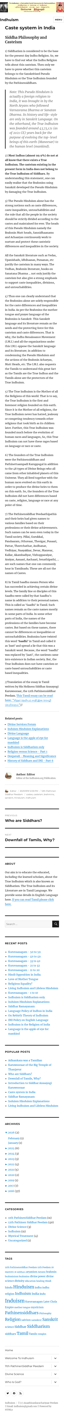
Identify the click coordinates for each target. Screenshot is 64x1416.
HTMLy (9, 1409)
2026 (11, 1132)
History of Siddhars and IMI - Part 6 (30, 760)
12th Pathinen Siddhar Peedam (28, 1222)
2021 (11, 1169)
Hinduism (19, 797)
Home (9, 1350)
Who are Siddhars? (20, 1074)
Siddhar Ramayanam (21, 1006)
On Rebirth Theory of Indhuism (28, 1015)
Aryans (42, 1272)
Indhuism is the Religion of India (29, 1024)
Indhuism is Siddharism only (26, 747)
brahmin (51, 1271)
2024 (11, 1153)
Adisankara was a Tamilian (25, 1060)
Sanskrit (50, 1319)
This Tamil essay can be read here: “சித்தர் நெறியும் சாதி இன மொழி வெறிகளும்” (29, 700)
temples (42, 1334)
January (13, 1142)
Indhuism (9, 20)
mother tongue (22, 1307)
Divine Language (18, 733)
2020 (11, 1175)
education (30, 1281)
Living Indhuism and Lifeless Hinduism (33, 988)
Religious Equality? (20, 983)
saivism (26, 1319)
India (35, 1294)
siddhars (10, 1333)
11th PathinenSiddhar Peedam (27, 1217)
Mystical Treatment (20, 1236)
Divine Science (17, 1226)
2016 (11, 1191)
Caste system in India (21, 1092)
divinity (19, 1280)
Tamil (22, 1333)
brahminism (11, 1276)
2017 (11, 1185)
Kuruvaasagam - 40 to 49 (24, 956)
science (9, 1326)
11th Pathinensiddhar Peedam (21, 1267)
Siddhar (20, 1327)
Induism (15, 1301)
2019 (11, 1180)
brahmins (49, 794)
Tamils (33, 1333)
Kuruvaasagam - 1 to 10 (23, 992)
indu (43, 1293)
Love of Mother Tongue (23, 979)
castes (29, 794)
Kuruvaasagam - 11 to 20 (24, 970)
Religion (13, 1319)
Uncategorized (17, 1240)
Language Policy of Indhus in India (30, 1011)
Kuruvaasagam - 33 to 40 (24, 961)
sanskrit (9, 797)
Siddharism (38, 1326)
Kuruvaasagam (34, 1301)
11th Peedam (44, 1267)
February (14, 1138)
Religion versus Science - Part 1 (27, 751)
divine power (38, 1276)
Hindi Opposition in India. (24, 974)
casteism (38, 794)
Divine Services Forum (22, 724)
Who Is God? (13, 1382)
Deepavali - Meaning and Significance (32, 756)
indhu (38, 1287)
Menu (58, 19)
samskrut (36, 1320)
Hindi (48, 1281)
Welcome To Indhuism (19, 1358)
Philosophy (45, 1313)
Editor (13, 791)
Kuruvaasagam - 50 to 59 (24, 952)
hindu (9, 1287)
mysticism (37, 1307)
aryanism (31, 1271)
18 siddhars (19, 1272)
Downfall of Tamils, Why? (24, 1078)
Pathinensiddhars (22, 1312)
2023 (11, 1159)
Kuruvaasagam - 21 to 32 (24, 965)
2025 (11, 1148)
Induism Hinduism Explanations (28, 728)
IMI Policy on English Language (28, 1020)
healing (40, 1281)
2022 (11, 1164)
